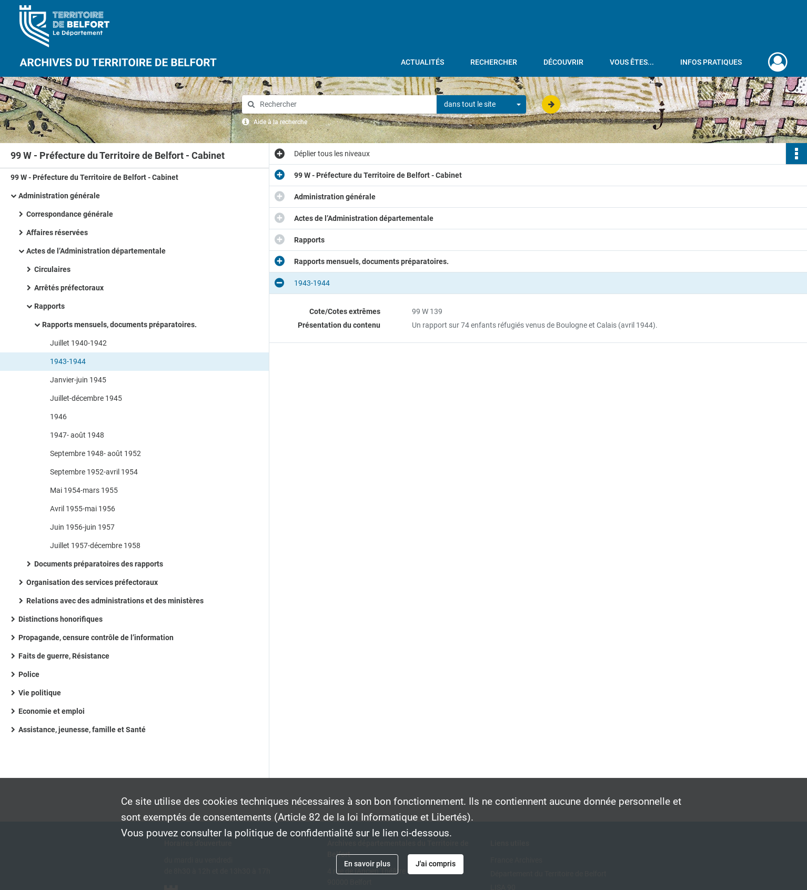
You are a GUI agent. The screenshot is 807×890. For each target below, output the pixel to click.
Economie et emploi (51, 711)
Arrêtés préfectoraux (69, 288)
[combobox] (481, 104)
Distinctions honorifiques (60, 619)
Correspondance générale (69, 214)
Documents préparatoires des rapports (98, 564)
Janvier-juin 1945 (78, 380)
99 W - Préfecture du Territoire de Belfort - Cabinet (94, 177)
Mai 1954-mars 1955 (84, 490)
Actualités (422, 62)
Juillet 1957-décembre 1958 (95, 545)
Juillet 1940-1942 (78, 343)
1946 (58, 416)
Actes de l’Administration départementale (96, 251)
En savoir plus (367, 863)
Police (28, 674)
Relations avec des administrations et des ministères (115, 600)
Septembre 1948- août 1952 (95, 453)
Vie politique (39, 693)
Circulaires (52, 269)
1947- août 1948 (77, 435)
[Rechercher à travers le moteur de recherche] (344, 104)
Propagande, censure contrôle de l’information (96, 637)
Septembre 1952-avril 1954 (94, 472)
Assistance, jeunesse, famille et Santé (82, 729)
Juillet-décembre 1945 (86, 398)
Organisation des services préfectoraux (92, 582)
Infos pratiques (711, 62)
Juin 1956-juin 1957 (82, 527)
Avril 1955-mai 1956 (82, 508)
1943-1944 (68, 361)
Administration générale (59, 195)
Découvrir (563, 62)
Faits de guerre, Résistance (63, 656)
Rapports (49, 306)
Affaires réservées (57, 232)
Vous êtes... (632, 62)
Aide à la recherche (280, 122)
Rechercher (493, 62)
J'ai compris (436, 863)
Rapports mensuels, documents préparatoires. (119, 324)
